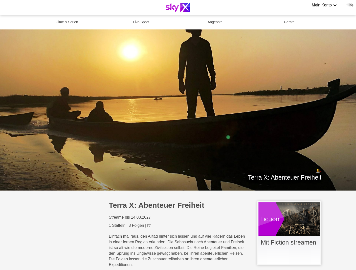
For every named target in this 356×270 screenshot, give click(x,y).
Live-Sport (141, 22)
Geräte (289, 22)
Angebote (215, 22)
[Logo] (178, 7)
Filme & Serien (66, 22)
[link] (289, 233)
